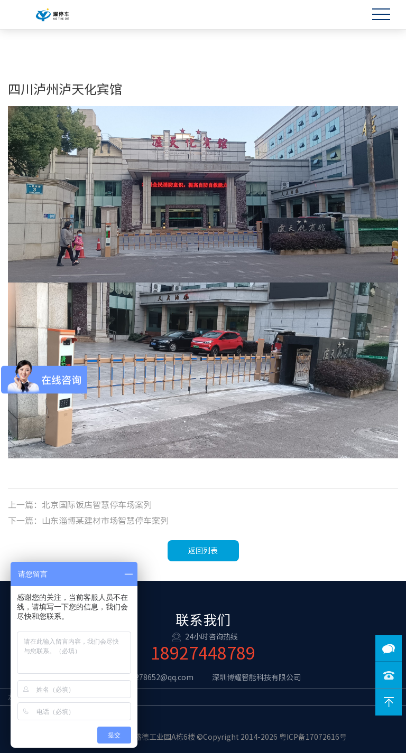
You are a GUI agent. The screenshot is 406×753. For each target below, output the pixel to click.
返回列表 (203, 550)
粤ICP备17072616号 (313, 737)
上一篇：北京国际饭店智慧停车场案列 (80, 505)
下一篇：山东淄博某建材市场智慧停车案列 (88, 520)
